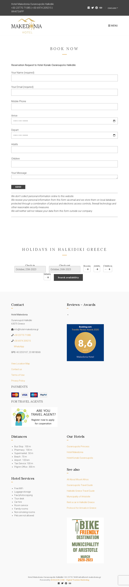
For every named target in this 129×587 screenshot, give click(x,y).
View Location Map (20, 363)
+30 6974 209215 (42, 7)
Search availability (68, 277)
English (112, 8)
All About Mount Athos (78, 479)
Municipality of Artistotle (78, 496)
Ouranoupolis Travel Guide (80, 485)
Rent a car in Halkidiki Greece (80, 502)
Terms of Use (17, 375)
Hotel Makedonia (75, 452)
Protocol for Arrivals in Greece (81, 508)
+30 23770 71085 (21, 7)
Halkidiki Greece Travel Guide (81, 491)
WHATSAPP (17, 11)
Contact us (16, 369)
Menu (113, 25)
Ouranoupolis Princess (78, 446)
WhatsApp (19, 346)
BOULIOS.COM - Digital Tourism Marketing (70, 580)
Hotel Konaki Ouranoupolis (80, 458)
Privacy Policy (18, 380)
